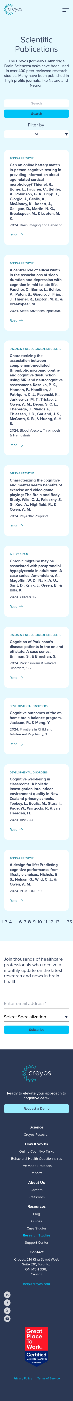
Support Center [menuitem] (36, 1242)
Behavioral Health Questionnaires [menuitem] (36, 1158)
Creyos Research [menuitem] (36, 1134)
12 (51, 922)
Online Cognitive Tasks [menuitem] (36, 1151)
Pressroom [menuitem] (36, 1197)
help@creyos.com (36, 1283)
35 (69, 922)
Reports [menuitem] (36, 1172)
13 (57, 922)
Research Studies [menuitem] (36, 1235)
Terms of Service (48, 1378)
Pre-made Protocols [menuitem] (37, 1165)
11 (45, 922)
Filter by (36, 125)
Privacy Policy (22, 1378)
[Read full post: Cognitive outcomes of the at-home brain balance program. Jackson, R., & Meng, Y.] (36, 726)
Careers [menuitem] (36, 1189)
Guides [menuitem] (36, 1221)
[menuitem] (36, 1127)
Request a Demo (36, 1108)
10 (40, 922)
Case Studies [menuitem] (37, 1228)
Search (36, 113)
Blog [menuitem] (36, 1213)
